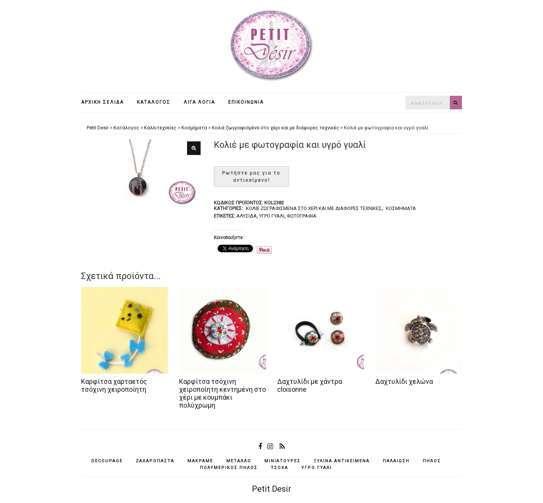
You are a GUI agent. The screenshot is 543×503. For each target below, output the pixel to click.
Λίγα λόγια (199, 102)
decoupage (107, 461)
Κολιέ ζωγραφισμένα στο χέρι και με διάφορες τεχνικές (314, 208)
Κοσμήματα (401, 208)
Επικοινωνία (246, 102)
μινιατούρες (282, 461)
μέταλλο (238, 461)
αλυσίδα (246, 216)
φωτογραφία (301, 216)
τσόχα (279, 467)
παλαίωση (396, 461)
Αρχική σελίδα (102, 102)
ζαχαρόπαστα (155, 461)
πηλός (432, 461)
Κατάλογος (153, 102)
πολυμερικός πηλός (229, 467)
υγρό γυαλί (271, 216)
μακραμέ (200, 461)
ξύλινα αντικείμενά (342, 461)
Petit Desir (271, 489)
